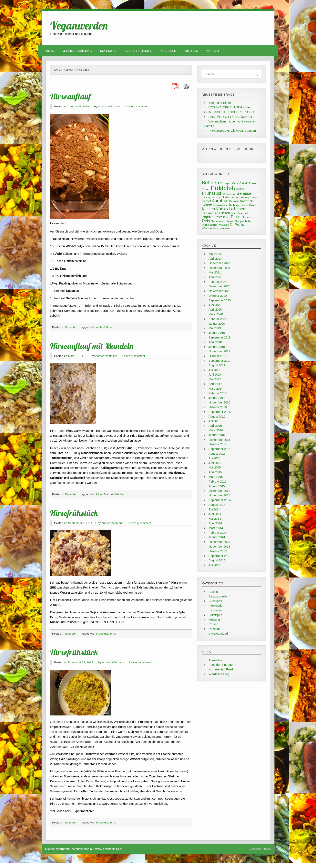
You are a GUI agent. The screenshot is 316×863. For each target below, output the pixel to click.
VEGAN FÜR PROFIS (139, 50)
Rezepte (70, 327)
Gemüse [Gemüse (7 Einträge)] (243, 193)
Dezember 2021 (219, 267)
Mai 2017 (214, 379)
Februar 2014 (217, 532)
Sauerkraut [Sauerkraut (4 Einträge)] (218, 221)
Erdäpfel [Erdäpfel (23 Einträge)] (222, 188)
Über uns (191, 50)
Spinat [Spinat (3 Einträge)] (230, 221)
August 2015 (216, 453)
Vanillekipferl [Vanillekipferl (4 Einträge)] (210, 224)
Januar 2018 (216, 346)
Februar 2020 (217, 319)
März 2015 (215, 476)
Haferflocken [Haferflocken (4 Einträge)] (231, 197)
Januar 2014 (216, 537)
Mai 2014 (214, 518)
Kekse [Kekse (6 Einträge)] (207, 205)
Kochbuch (168, 50)
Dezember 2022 (219, 263)
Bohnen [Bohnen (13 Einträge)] (210, 182)
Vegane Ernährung (77, 50)
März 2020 (215, 314)
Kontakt (213, 50)
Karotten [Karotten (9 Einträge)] (220, 200)
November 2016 (219, 402)
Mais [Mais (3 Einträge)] (234, 213)
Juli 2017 (214, 370)
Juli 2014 (214, 509)
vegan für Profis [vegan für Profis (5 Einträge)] (231, 225)
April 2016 (215, 425)
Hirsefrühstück (74, 513)
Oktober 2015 (217, 444)
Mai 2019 (214, 328)
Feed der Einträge (220, 664)
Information (216, 605)
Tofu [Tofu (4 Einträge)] (247, 221)
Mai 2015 (214, 467)
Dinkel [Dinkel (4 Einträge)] (253, 183)
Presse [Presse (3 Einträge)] (249, 217)
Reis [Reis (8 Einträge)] (206, 221)
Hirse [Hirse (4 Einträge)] (253, 197)
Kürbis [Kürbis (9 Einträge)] (222, 208)
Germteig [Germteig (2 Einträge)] (206, 197)
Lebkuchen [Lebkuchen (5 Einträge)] (210, 213)
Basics (213, 591)
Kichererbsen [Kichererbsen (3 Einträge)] (220, 205)
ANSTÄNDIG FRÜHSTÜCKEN (230, 116)
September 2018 (219, 337)
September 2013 (219, 556)
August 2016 (216, 416)
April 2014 (215, 523)
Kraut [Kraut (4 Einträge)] (252, 205)
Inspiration (215, 610)
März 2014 (215, 528)
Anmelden (215, 660)
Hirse (109, 327)
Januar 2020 (216, 323)
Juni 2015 (214, 463)
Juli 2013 (214, 565)
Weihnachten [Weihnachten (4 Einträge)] (210, 228)
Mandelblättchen (114, 494)
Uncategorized (218, 633)
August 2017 (216, 365)
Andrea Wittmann (109, 106)
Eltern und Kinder (220, 102)
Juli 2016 (214, 421)
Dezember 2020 (219, 286)
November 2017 (219, 351)
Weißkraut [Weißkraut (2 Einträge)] (225, 228)
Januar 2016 (216, 435)
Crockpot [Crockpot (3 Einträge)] (225, 183)
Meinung (214, 619)
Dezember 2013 (219, 541)
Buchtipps (215, 601)
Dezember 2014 (219, 490)
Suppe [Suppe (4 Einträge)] (239, 221)
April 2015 (215, 472)
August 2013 (216, 560)
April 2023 (215, 258)
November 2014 (219, 495)
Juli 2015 (214, 458)
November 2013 (219, 546)
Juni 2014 (214, 514)
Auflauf (100, 327)
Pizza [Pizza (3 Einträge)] (226, 217)
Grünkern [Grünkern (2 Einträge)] (217, 197)
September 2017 (219, 360)
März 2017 (215, 388)
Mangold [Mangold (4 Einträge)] (243, 213)
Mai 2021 (214, 272)
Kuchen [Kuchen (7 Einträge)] (208, 209)
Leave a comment (136, 106)
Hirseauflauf (70, 96)
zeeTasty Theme (260, 848)
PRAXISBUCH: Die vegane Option (232, 130)
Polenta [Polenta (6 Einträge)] (237, 217)
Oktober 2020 (217, 295)
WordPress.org (219, 674)
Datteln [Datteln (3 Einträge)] (243, 183)
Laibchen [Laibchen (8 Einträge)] (237, 209)
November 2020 (219, 291)
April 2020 (215, 309)
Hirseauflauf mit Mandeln (91, 346)
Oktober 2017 (217, 356)
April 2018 (215, 342)
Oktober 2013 (217, 551)
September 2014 (219, 500)
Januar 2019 (216, 332)
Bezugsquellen (218, 596)
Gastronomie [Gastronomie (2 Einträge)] (229, 194)
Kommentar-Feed (220, 669)
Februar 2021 (217, 281)
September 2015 (219, 449)
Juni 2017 (214, 374)
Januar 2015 (216, 486)
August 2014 (216, 504)
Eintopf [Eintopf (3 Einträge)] (206, 189)
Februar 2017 (217, 393)
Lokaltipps (215, 615)
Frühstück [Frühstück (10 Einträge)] (212, 193)
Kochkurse (108, 50)
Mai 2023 (214, 254)
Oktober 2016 (217, 407)
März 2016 (215, 430)
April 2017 (215, 384)
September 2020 (219, 300)
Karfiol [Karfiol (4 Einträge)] (206, 201)
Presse (213, 624)
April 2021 (215, 277)
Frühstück (102, 633)
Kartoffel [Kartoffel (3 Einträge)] (234, 201)
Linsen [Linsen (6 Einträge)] (224, 213)
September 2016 (219, 411)
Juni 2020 (214, 305)
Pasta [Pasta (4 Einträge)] (218, 217)
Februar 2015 (217, 481)
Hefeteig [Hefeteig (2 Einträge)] (245, 197)
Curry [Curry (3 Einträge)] (235, 183)
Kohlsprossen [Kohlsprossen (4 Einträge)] (238, 205)
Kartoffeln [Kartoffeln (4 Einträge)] (246, 201)
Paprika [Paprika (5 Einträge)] (208, 217)
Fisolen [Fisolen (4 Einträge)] (239, 189)
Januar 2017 (216, 397)
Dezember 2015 (219, 439)
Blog (50, 50)
